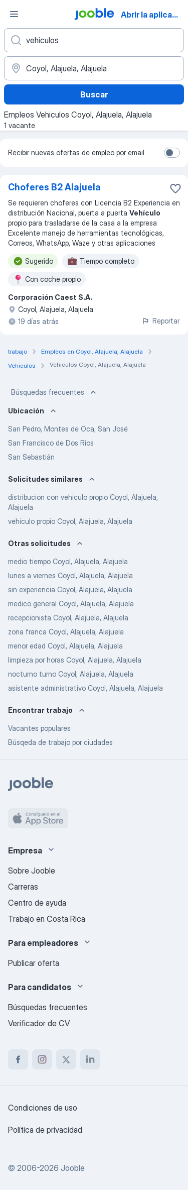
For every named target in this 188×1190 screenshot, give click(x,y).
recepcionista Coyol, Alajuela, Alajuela (68, 617)
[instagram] (42, 1059)
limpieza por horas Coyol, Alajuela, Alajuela (74, 660)
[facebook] (18, 1059)
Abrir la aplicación (153, 15)
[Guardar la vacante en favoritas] (175, 188)
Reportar (160, 320)
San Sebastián (31, 457)
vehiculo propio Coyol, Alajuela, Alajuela (70, 521)
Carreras (23, 887)
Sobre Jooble (31, 871)
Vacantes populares (39, 728)
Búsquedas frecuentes (54, 392)
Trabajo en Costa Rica (46, 919)
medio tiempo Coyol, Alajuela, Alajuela (68, 561)
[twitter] (66, 1059)
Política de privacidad (45, 1130)
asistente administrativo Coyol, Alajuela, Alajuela (85, 688)
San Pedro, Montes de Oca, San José (68, 428)
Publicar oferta (33, 963)
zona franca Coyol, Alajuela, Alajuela (66, 631)
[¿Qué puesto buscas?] (94, 40)
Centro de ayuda (37, 903)
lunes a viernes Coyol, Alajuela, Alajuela (70, 575)
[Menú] (14, 14)
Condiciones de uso (42, 1108)
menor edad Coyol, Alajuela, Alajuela (65, 645)
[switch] (172, 153)
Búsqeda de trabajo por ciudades (60, 742)
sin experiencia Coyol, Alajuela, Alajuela (70, 589)
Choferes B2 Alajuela (54, 187)
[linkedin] (90, 1059)
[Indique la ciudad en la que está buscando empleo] (94, 68)
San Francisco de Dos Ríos (51, 443)
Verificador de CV (39, 1023)
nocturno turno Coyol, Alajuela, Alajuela (70, 674)
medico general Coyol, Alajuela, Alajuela (71, 603)
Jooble (73, 1168)
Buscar (94, 94)
